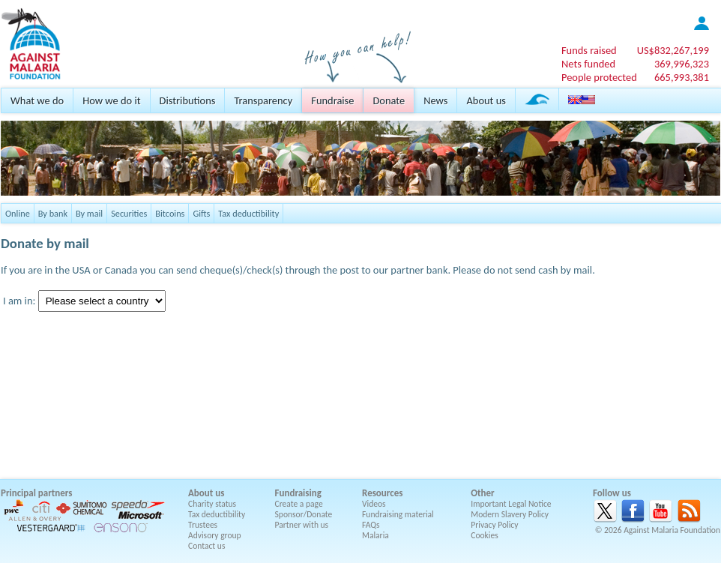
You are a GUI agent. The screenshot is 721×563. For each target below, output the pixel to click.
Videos (374, 504)
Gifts (201, 213)
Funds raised (589, 50)
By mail (89, 213)
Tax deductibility (248, 213)
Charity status (212, 504)
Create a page (299, 504)
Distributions (188, 100)
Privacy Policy (494, 525)
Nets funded (588, 63)
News (435, 100)
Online (17, 213)
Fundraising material (398, 514)
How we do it (111, 100)
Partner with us (302, 525)
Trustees (202, 525)
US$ (673, 50)
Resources (382, 493)
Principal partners (36, 493)
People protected (599, 77)
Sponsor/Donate (304, 514)
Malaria (375, 535)
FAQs (371, 525)
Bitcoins (169, 213)
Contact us (206, 546)
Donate (388, 100)
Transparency (263, 100)
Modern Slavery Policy (510, 514)
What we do (37, 100)
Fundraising (298, 493)
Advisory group (214, 535)
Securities (129, 213)
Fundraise (332, 100)
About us (485, 100)
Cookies (484, 535)
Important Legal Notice (511, 504)
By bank (52, 213)
